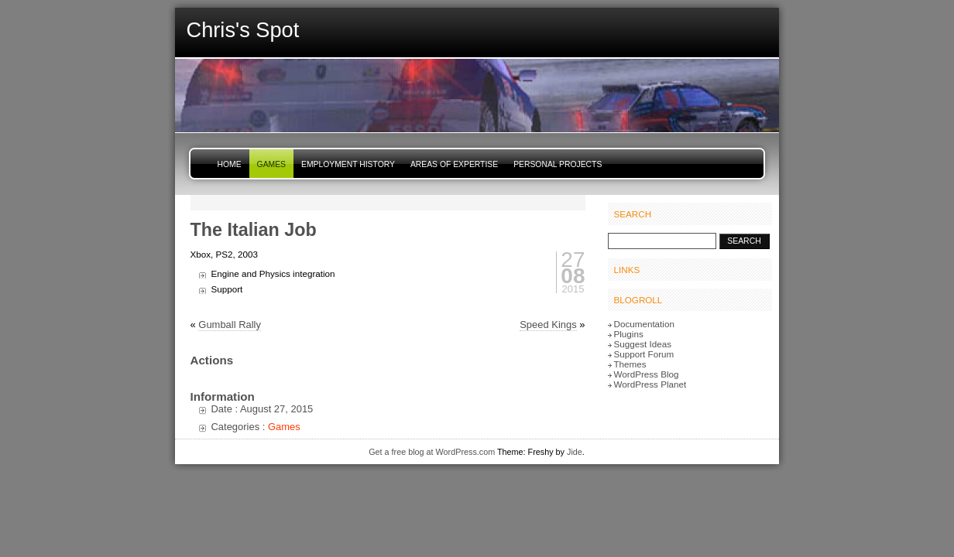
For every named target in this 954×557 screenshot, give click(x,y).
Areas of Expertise (454, 164)
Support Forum (644, 354)
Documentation (644, 324)
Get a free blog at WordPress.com (432, 451)
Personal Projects (557, 164)
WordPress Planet (650, 384)
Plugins (628, 334)
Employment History (348, 164)
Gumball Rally (229, 324)
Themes (630, 364)
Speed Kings (548, 324)
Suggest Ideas (643, 344)
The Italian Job (253, 230)
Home (230, 164)
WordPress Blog (646, 374)
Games (271, 164)
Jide (574, 451)
